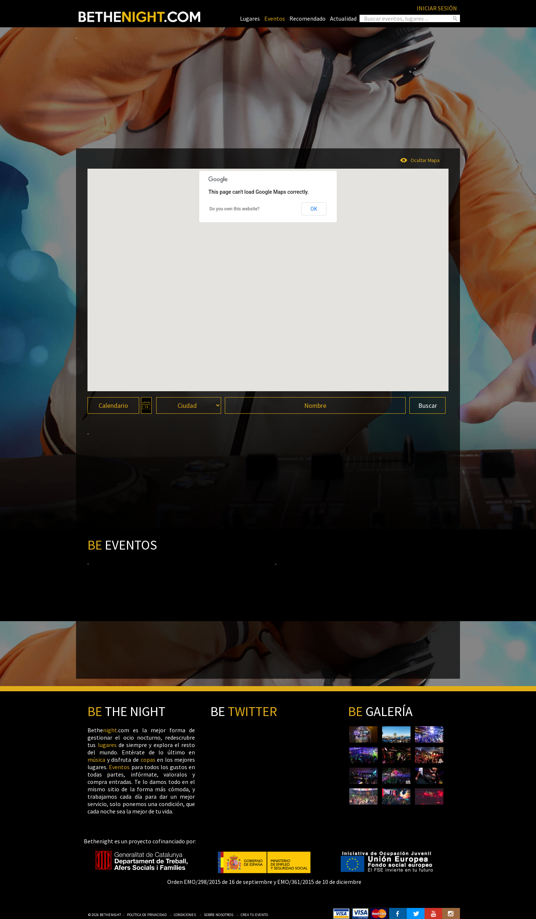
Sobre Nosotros (218, 914)
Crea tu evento (254, 914)
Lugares (250, 18)
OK (313, 209)
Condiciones (185, 914)
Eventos (274, 18)
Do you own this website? (234, 208)
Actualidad (343, 18)
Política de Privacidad (146, 914)
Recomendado (307, 18)
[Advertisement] (268, 90)
